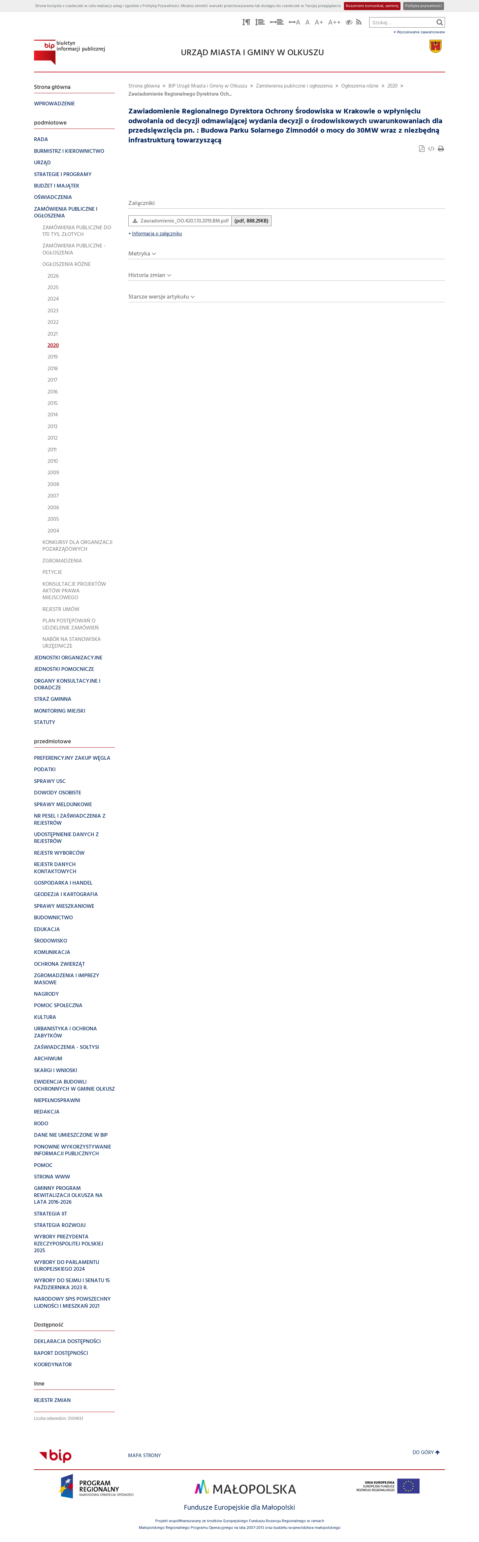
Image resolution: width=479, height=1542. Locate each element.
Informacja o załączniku (155, 234)
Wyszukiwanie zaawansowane (419, 32)
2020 (392, 86)
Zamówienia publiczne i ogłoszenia (294, 86)
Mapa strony (144, 1456)
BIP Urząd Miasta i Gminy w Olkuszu (207, 86)
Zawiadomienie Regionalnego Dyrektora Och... (180, 94)
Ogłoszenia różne (360, 86)
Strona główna (144, 86)
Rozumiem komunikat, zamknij (372, 6)
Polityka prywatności (423, 6)
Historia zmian (146, 275)
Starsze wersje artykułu (158, 297)
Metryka (139, 254)
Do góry (426, 1453)
